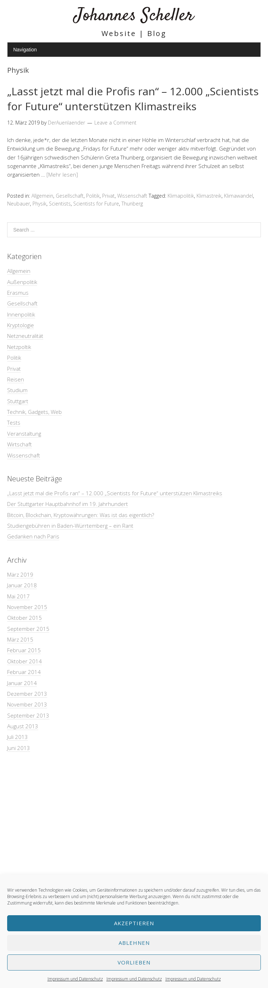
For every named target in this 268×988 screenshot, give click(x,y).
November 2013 (27, 704)
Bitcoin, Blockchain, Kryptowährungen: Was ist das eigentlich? (80, 514)
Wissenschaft (132, 195)
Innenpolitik (21, 314)
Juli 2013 (17, 736)
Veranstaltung (24, 433)
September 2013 (28, 715)
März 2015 (20, 639)
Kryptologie (20, 325)
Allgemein (42, 195)
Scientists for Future (96, 203)
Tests (13, 422)
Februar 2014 (24, 671)
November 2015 (27, 606)
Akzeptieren (134, 923)
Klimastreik (209, 195)
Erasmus (18, 292)
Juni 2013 (18, 747)
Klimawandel (238, 195)
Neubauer (18, 203)
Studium (17, 390)
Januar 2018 (22, 585)
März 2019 (20, 574)
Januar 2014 (22, 682)
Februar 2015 (24, 650)
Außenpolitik (22, 281)
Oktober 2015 (24, 617)
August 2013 (22, 726)
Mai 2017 (18, 596)
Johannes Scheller (134, 16)
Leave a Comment (115, 122)
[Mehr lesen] (62, 174)
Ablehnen (134, 942)
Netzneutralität (25, 335)
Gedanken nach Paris (33, 536)
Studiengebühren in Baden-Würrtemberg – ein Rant (70, 525)
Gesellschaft (70, 195)
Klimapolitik (181, 195)
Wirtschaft (19, 444)
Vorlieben (134, 962)
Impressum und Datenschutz (75, 979)
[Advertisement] (134, 816)
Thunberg (132, 203)
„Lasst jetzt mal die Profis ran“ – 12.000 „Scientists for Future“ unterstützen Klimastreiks (133, 98)
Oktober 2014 (24, 661)
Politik (93, 195)
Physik (39, 203)
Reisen (15, 379)
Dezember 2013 (27, 693)
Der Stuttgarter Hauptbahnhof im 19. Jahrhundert (67, 503)
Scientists (60, 203)
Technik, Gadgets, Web (34, 411)
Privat (108, 195)
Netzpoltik (19, 346)
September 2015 (28, 628)
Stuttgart (17, 401)
